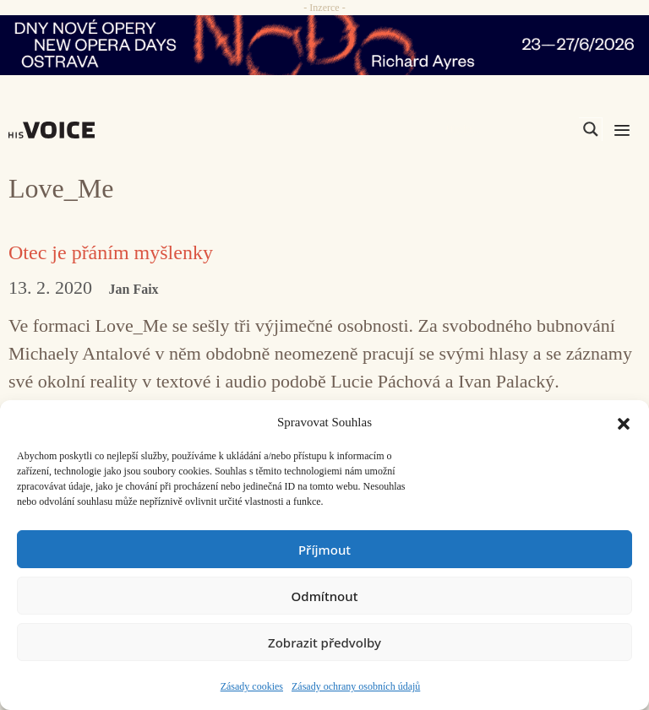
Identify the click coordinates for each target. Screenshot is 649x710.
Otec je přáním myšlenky (110, 252)
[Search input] (510, 129)
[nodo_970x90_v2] (324, 45)
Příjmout (324, 549)
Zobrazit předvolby (324, 642)
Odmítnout (325, 596)
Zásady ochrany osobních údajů (356, 686)
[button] (623, 422)
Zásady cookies (252, 686)
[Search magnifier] (591, 129)
